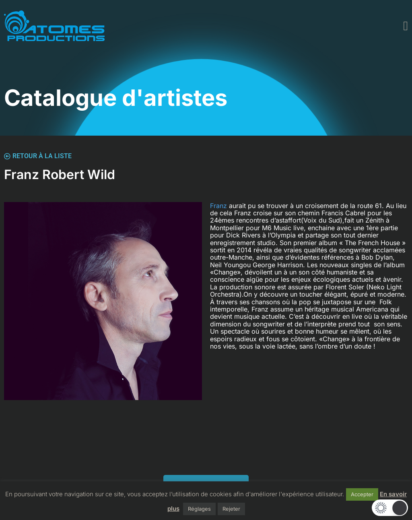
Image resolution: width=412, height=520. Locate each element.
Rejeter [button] (231, 509)
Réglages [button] (199, 509)
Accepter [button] (362, 494)
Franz (219, 206)
